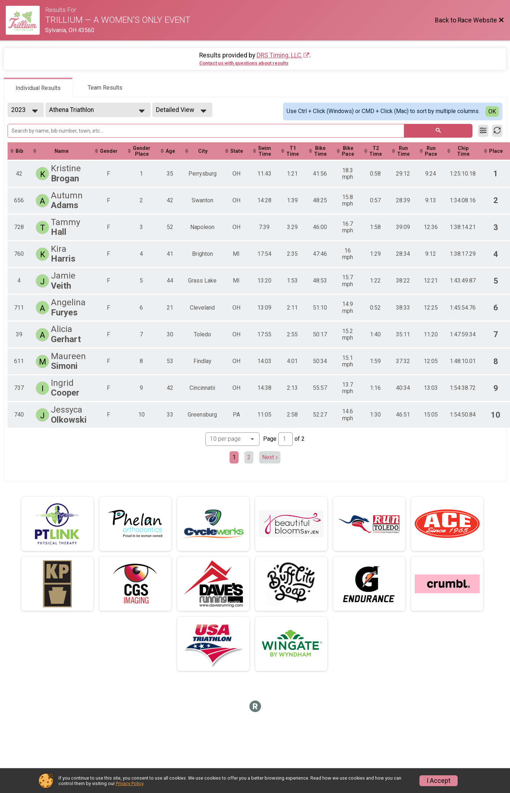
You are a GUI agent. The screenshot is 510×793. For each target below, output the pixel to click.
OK (492, 111)
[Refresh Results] (497, 131)
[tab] (38, 87)
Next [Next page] (270, 457)
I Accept (438, 780)
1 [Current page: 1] (234, 457)
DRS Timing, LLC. (279, 55)
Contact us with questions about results (243, 63)
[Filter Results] (483, 131)
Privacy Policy (129, 783)
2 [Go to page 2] (248, 457)
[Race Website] (25, 20)
